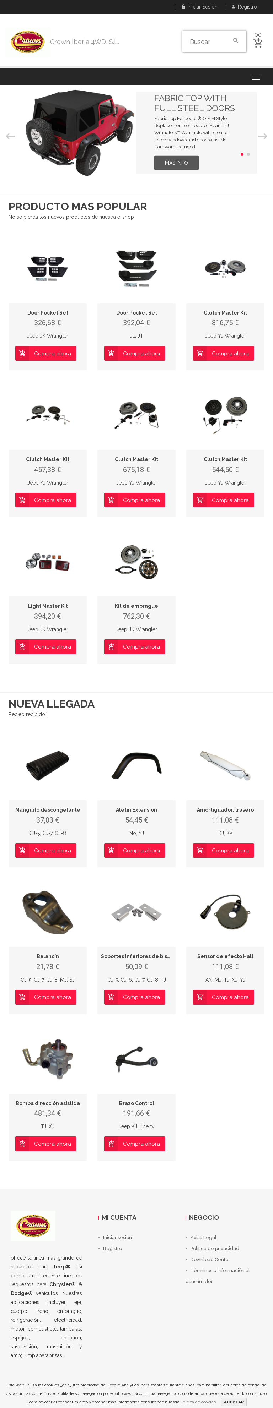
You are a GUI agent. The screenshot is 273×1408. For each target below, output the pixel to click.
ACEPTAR (234, 1401)
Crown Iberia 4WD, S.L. (84, 41)
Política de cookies (198, 1401)
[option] (136, 133)
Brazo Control (136, 1103)
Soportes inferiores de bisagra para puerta (155, 956)
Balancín (48, 956)
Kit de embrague (136, 606)
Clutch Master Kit (225, 313)
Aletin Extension (136, 810)
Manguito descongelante (47, 810)
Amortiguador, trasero (225, 810)
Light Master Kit (48, 606)
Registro (244, 7)
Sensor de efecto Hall (225, 956)
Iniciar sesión (200, 7)
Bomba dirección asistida (48, 1103)
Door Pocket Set (47, 313)
